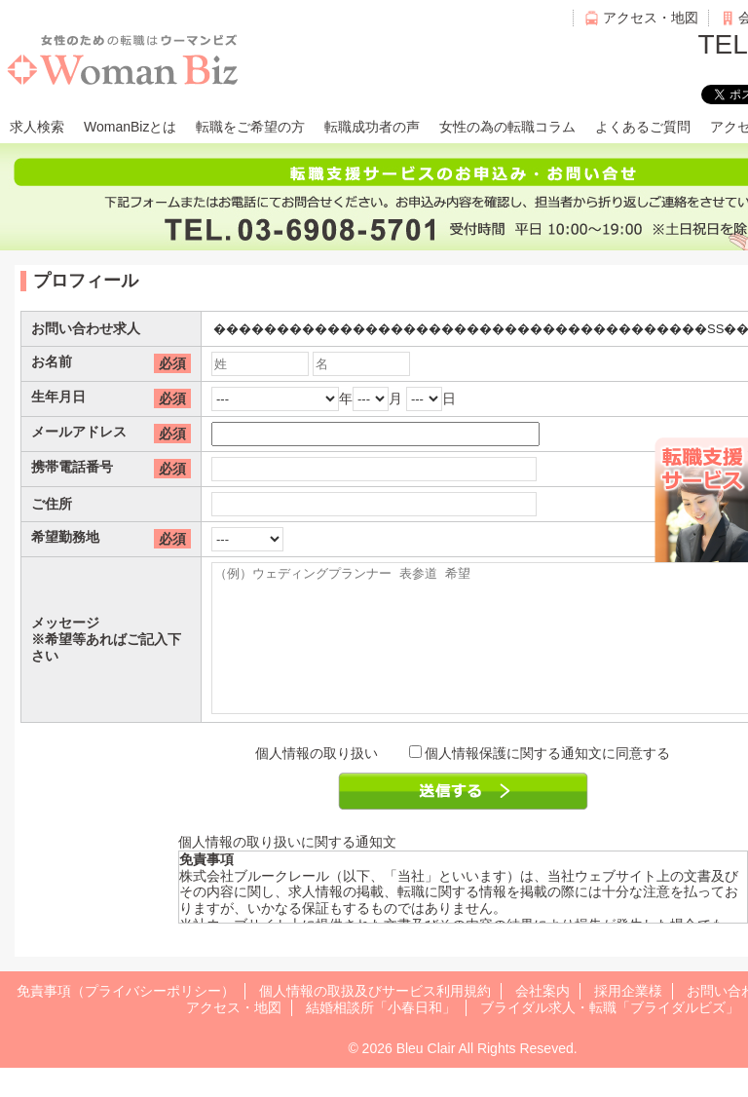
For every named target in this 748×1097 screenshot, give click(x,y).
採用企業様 (628, 1020)
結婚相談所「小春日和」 (381, 1036)
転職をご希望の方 (250, 126)
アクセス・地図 (650, 17)
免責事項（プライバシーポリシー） (126, 1020)
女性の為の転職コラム (507, 126)
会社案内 (542, 1020)
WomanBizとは (130, 126)
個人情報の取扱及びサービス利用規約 (375, 1020)
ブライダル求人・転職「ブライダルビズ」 (609, 1036)
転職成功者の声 (372, 126)
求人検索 (37, 126)
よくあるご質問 (643, 126)
